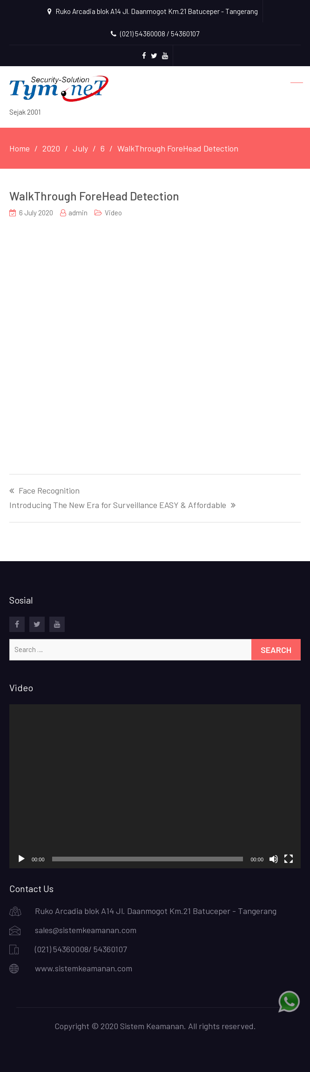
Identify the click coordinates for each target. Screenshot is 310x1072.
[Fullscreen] (288, 859)
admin (78, 212)
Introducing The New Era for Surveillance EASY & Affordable (117, 505)
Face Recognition (49, 490)
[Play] (21, 859)
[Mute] (273, 859)
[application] (155, 786)
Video (113, 212)
